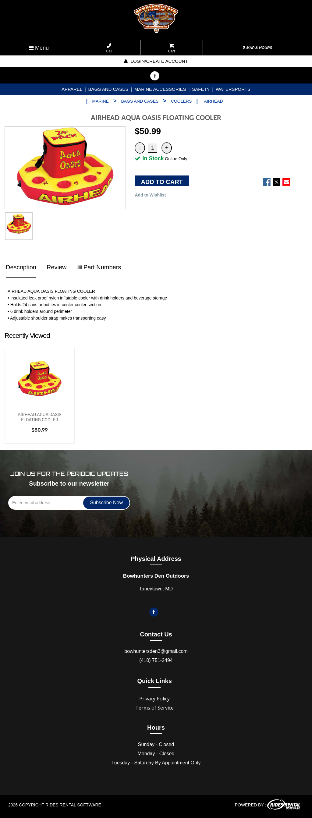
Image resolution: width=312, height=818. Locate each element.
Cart (171, 48)
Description (21, 267)
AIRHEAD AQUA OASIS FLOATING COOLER (39, 417)
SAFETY (201, 89)
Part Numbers (99, 267)
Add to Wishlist (150, 195)
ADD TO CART (162, 182)
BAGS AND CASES (108, 89)
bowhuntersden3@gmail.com (155, 651)
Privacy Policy (154, 698)
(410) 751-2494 (155, 660)
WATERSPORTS (233, 89)
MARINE (100, 101)
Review (57, 267)
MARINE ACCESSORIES (160, 89)
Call (109, 48)
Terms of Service (154, 707)
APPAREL (72, 89)
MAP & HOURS (257, 48)
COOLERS (181, 101)
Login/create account (156, 61)
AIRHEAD (213, 101)
